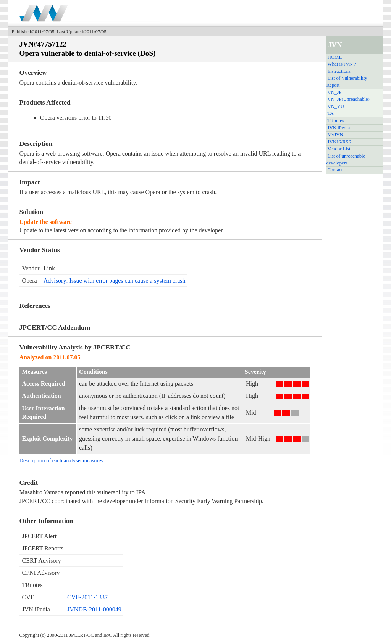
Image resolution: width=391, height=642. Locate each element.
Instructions (339, 71)
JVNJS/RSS (339, 142)
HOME (335, 57)
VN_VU (336, 106)
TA (331, 113)
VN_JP (335, 92)
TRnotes (336, 120)
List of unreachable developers (345, 159)
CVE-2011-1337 (87, 597)
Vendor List (339, 148)
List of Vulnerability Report (346, 82)
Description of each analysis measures (61, 460)
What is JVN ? (342, 64)
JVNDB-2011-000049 (94, 609)
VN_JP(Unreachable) (349, 99)
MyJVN (335, 134)
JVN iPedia (339, 127)
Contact (335, 169)
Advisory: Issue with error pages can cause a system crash (115, 280)
